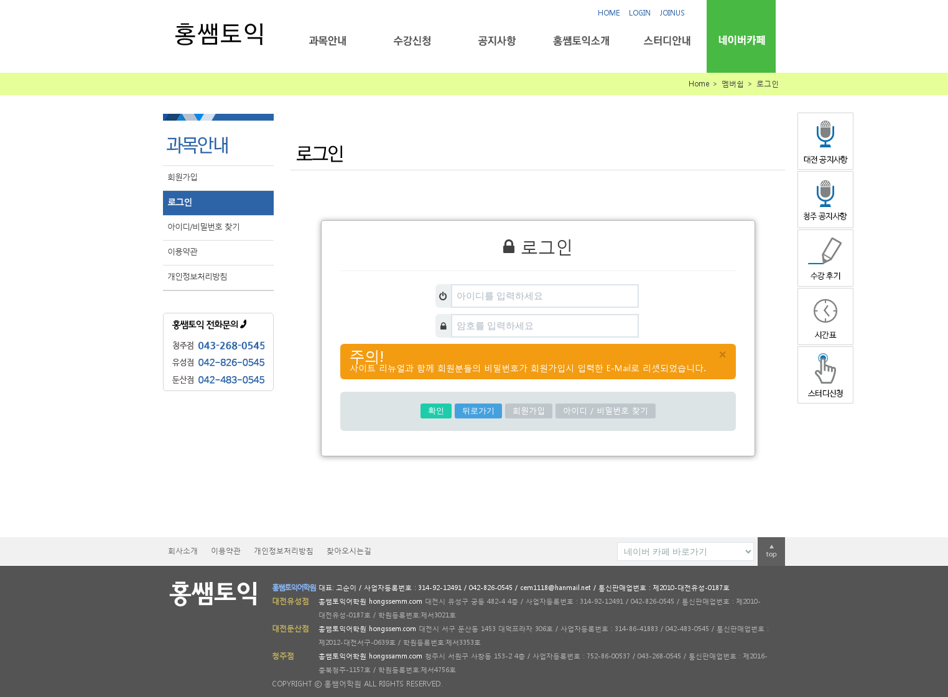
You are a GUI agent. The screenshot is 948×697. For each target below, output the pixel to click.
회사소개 (183, 550)
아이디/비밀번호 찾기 (203, 226)
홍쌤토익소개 (581, 41)
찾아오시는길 (349, 550)
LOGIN (640, 12)
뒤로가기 (478, 410)
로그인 (179, 202)
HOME (609, 12)
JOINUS (672, 12)
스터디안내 (666, 41)
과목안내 (327, 41)
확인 (436, 410)
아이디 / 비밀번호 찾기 (605, 410)
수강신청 (412, 41)
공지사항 (496, 41)
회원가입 (182, 177)
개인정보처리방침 (197, 276)
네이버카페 (741, 40)
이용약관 (182, 251)
